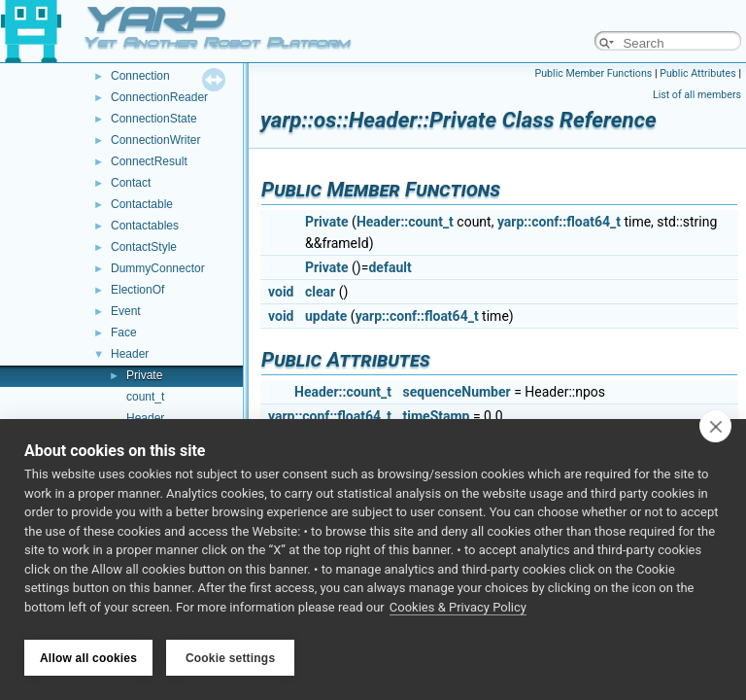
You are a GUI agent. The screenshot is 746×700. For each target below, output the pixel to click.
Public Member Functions (594, 73)
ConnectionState (154, 118)
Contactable (142, 204)
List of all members (697, 94)
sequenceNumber (457, 392)
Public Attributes (698, 73)
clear (320, 291)
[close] (715, 429)
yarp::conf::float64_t (559, 221)
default (389, 267)
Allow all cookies (88, 658)
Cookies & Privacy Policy (458, 611)
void (280, 291)
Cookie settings (230, 658)
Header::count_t (405, 221)
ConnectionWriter (155, 140)
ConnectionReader (159, 97)
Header (130, 354)
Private (144, 375)
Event (126, 311)
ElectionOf (137, 290)
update (326, 316)
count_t (145, 396)
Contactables (145, 225)
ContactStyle (144, 247)
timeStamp (436, 416)
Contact (131, 183)
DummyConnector (158, 268)
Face (124, 332)
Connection (140, 76)
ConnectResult (149, 161)
